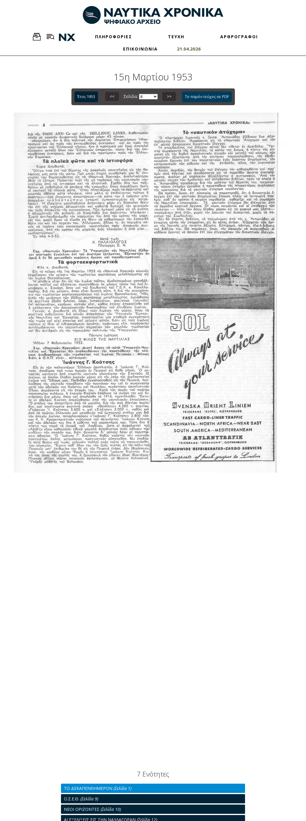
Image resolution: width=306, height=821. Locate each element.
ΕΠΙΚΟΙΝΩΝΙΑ (140, 49)
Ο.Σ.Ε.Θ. (81, 799)
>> (169, 96)
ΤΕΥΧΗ (176, 36)
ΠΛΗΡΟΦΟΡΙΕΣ (113, 36)
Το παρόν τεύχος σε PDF (207, 96)
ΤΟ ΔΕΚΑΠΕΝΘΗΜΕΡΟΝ (97, 788)
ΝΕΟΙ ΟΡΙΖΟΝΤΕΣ (92, 809)
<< (112, 96)
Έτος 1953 (86, 96)
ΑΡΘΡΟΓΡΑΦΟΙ (239, 36)
